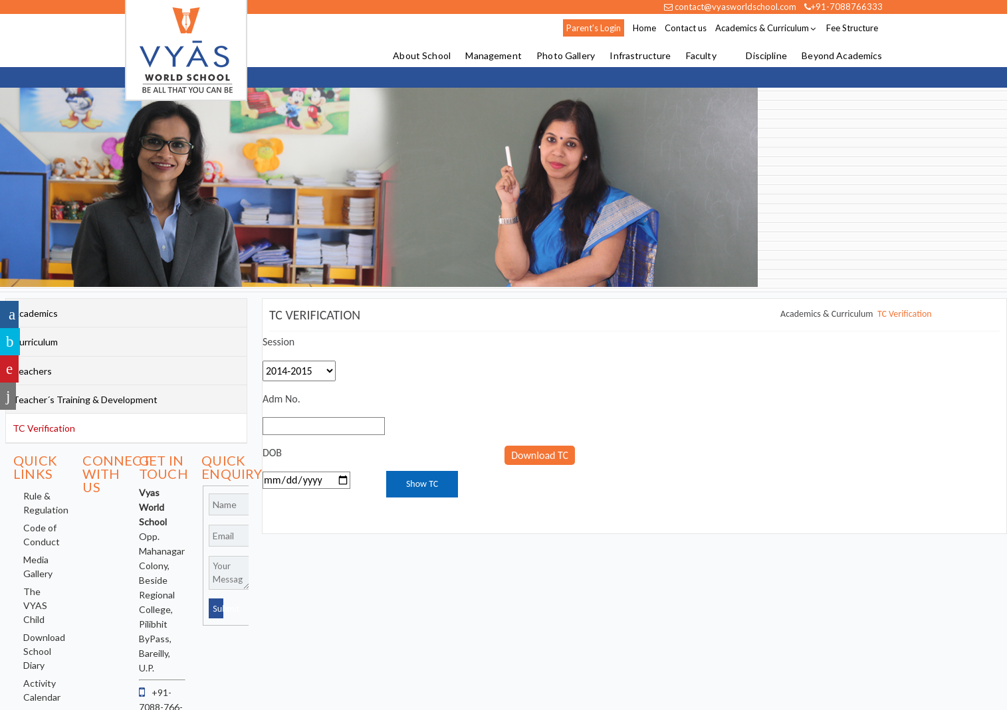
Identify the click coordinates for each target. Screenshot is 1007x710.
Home (644, 28)
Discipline (766, 56)
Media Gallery (38, 566)
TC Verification (904, 313)
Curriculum (35, 341)
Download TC (539, 455)
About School (422, 56)
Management (493, 56)
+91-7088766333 (843, 6)
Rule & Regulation (45, 502)
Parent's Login (593, 28)
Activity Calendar (41, 690)
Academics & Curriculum (762, 28)
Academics (35, 313)
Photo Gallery (565, 56)
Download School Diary (44, 651)
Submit (218, 608)
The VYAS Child (35, 605)
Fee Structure (852, 28)
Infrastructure (640, 56)
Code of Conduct (41, 534)
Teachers (32, 371)
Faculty (701, 56)
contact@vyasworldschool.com (730, 6)
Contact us (686, 28)
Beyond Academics (842, 56)
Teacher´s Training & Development (85, 399)
